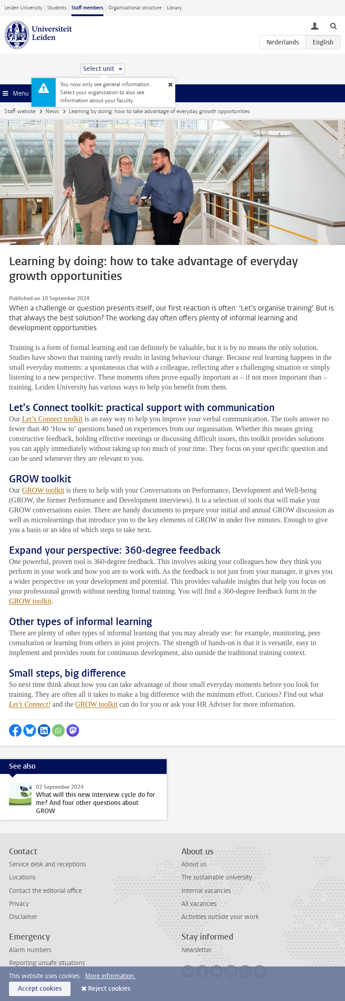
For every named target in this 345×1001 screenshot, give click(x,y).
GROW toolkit (43, 490)
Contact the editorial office (45, 891)
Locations (22, 877)
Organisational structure (135, 7)
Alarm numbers (30, 950)
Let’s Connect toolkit (52, 419)
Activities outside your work (220, 917)
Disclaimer (23, 917)
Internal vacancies (206, 891)
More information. (110, 976)
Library (174, 7)
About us (194, 864)
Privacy (19, 904)
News (52, 111)
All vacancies (199, 904)
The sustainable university (216, 877)
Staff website (19, 111)
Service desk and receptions (47, 864)
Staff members (87, 7)
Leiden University (23, 7)
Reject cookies (109, 988)
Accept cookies (40, 988)
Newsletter (196, 950)
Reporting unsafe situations (47, 963)
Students (56, 7)
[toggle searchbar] (333, 25)
